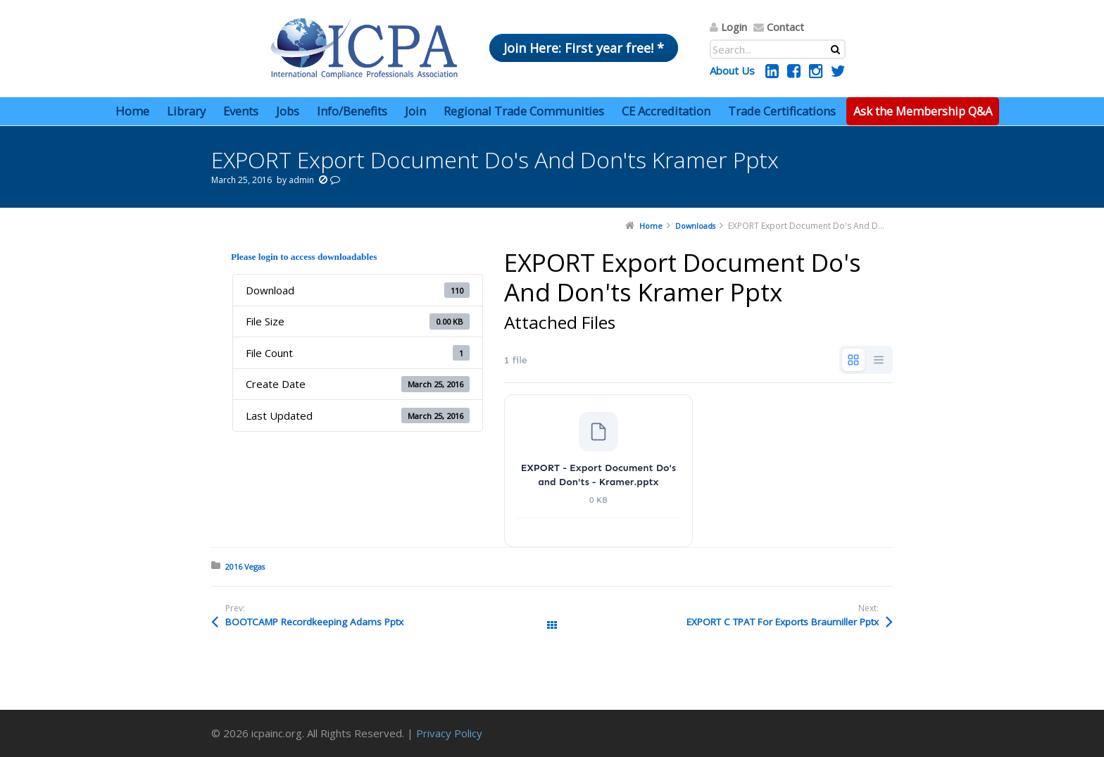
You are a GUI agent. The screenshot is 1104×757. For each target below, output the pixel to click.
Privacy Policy (449, 733)
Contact (785, 27)
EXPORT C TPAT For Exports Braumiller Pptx (782, 621)
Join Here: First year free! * (583, 47)
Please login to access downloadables (304, 256)
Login (734, 27)
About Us (732, 70)
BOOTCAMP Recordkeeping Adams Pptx (314, 621)
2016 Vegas (245, 566)
